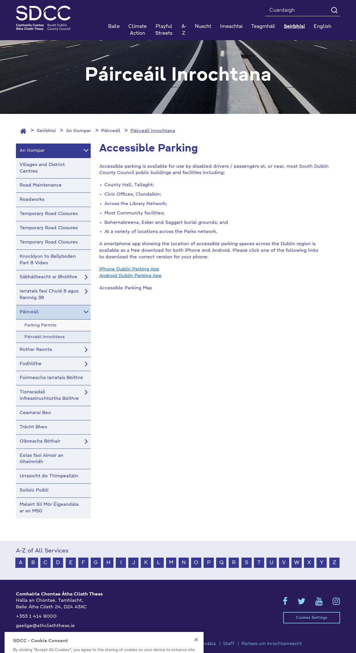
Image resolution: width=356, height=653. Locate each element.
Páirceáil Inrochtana (153, 131)
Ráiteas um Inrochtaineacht (271, 644)
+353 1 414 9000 (36, 616)
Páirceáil (110, 131)
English (322, 26)
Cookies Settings (311, 618)
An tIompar (78, 131)
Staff (228, 644)
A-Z (184, 30)
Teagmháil (263, 26)
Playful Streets (164, 30)
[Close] (196, 648)
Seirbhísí (46, 131)
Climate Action (137, 30)
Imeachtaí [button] (231, 26)
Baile (114, 26)
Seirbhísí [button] (294, 26)
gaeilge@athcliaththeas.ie (45, 626)
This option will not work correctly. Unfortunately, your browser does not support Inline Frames (170, 354)
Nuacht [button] (203, 26)
